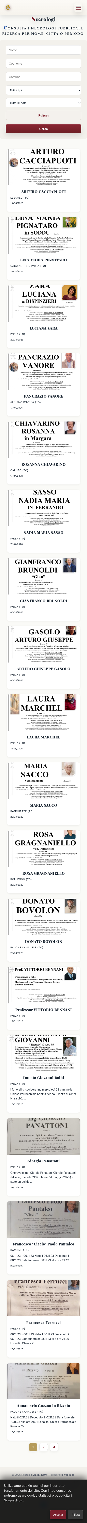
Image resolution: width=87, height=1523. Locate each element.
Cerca (43, 129)
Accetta (58, 1514)
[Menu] (78, 7)
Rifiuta (75, 1514)
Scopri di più (13, 1500)
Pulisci (43, 115)
